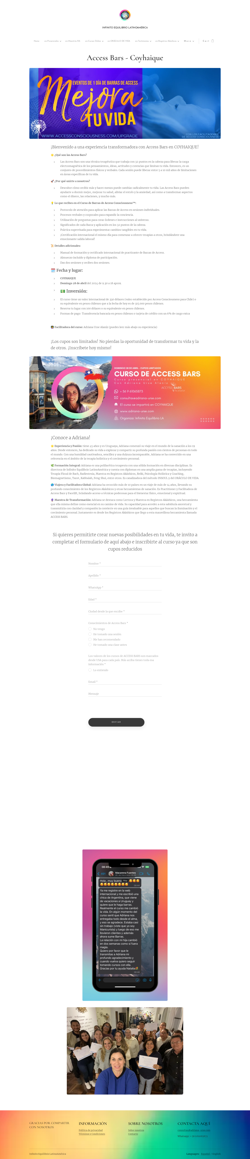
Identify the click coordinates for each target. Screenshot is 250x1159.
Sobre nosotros (136, 1130)
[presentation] (112, 708)
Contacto (133, 1134)
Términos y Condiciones (92, 1134)
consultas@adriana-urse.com (194, 1130)
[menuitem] (42, 41)
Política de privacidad (91, 1130)
